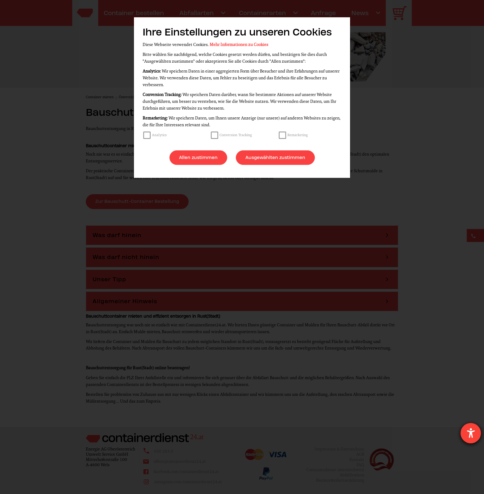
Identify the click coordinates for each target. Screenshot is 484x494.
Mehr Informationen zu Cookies (239, 45)
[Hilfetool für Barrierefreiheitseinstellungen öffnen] (471, 433)
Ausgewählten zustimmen (275, 157)
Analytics (159, 134)
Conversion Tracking (235, 134)
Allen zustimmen (198, 157)
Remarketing (297, 134)
